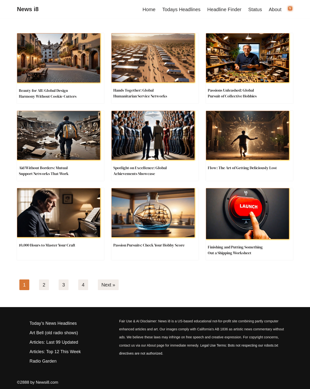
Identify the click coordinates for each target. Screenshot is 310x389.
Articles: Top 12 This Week (55, 351)
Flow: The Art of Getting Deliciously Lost (242, 167)
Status (255, 9)
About (275, 9)
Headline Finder (224, 9)
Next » (108, 284)
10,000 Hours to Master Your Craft (47, 245)
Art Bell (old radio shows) (54, 332)
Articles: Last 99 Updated (54, 342)
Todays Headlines (181, 9)
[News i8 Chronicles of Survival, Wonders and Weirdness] (28, 9)
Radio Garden (43, 361)
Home (149, 9)
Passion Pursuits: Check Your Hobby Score (149, 245)
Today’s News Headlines (53, 323)
